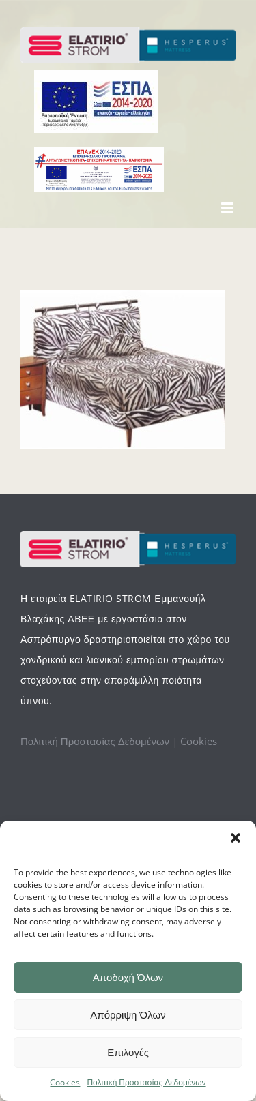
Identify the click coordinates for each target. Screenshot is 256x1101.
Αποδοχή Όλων (128, 977)
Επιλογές (128, 1052)
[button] (235, 838)
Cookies (65, 1082)
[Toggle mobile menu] (228, 207)
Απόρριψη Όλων (127, 1015)
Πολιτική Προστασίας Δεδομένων (146, 1082)
